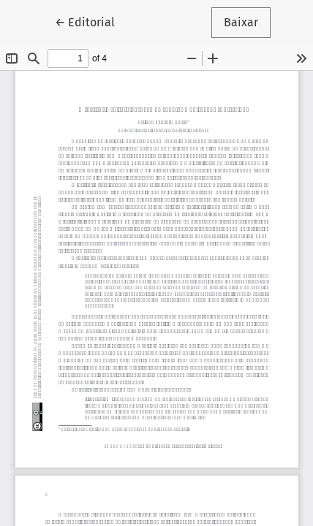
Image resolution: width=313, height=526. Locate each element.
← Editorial (91, 21)
